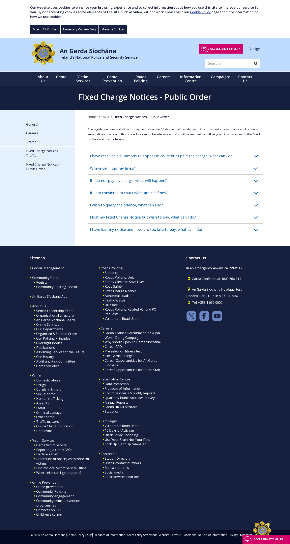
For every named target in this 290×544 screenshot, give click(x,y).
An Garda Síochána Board (55, 320)
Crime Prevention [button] (112, 78)
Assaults (42, 403)
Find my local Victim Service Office (61, 468)
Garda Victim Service (51, 445)
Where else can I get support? (58, 472)
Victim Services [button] (83, 78)
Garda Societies (47, 366)
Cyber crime (45, 417)
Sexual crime (45, 394)
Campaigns (109, 421)
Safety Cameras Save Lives (125, 282)
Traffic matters (47, 421)
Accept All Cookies (45, 29)
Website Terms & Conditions (177, 535)
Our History (45, 356)
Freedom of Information (123, 388)
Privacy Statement (240, 535)
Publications (45, 347)
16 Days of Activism (119, 430)
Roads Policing (112, 268)
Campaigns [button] (221, 76)
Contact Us (109, 454)
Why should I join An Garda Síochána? (133, 342)
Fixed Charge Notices (121, 291)
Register (42, 282)
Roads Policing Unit (119, 277)
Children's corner (49, 514)
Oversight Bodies (49, 343)
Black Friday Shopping (121, 435)
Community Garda (45, 278)
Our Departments (49, 329)
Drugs (41, 385)
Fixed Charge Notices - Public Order (141, 117)
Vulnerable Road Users (122, 318)
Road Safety (114, 286)
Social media (114, 472)
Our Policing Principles (53, 338)
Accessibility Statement (142, 535)
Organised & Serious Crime (56, 334)
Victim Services (43, 440)
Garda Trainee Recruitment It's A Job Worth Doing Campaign (132, 335)
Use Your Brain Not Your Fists (127, 439)
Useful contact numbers (123, 463)
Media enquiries (117, 467)
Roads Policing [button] (141, 78)
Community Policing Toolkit (57, 287)
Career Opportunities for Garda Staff (132, 370)
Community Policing (51, 491)
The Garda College (119, 356)
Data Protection (117, 384)
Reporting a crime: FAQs (54, 450)
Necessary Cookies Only (79, 29)
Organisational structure (55, 315)
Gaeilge (254, 48)
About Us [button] (43, 78)
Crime (36, 375)
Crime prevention (49, 487)
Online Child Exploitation (54, 426)
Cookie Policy (200, 12)
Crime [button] (61, 76)
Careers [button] (164, 76)
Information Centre (115, 379)
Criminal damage (49, 412)
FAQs (105, 117)
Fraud (40, 408)
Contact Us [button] (245, 78)
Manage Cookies (113, 29)
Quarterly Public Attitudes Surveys (130, 398)
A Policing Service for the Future (60, 352)
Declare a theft (47, 454)
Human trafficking (50, 398)
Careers (107, 328)
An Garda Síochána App (49, 296)
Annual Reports (116, 402)
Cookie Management (48, 268)
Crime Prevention (45, 482)
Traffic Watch (115, 300)
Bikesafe (111, 305)
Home (92, 117)
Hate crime (44, 431)
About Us (39, 306)
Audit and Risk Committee (55, 361)
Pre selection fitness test (123, 351)
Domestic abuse (48, 380)
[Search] (228, 63)
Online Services (47, 324)
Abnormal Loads (117, 295)
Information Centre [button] (190, 78)
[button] (176, 156)
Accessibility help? (225, 49)
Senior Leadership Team (54, 311)
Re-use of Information (212, 535)
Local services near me (122, 477)
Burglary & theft (48, 389)
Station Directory (117, 458)
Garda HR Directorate (121, 407)
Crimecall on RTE (49, 510)
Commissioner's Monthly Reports (130, 393)
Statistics (111, 272)
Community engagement (55, 496)
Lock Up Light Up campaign (125, 444)
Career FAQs (114, 346)
